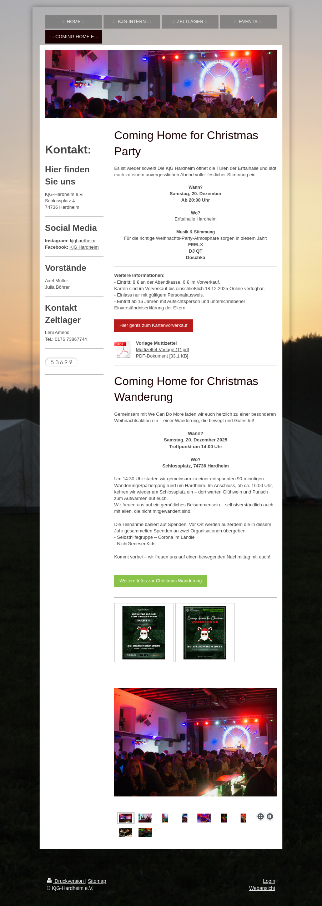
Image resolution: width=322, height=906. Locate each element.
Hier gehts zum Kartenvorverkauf (153, 325)
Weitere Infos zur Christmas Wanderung (161, 580)
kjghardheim (82, 240)
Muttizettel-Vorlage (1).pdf (162, 349)
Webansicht (262, 888)
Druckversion (66, 881)
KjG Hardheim (84, 247)
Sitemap (97, 881)
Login (269, 881)
